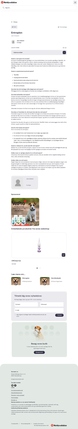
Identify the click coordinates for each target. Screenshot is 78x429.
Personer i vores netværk (17, 395)
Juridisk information (38, 423)
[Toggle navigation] (75, 2)
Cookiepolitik (14, 423)
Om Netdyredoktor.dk (17, 390)
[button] (37, 268)
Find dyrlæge (14, 397)
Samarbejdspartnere (16, 393)
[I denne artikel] (39, 52)
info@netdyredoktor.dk (17, 379)
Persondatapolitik (25, 423)
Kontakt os (14, 400)
